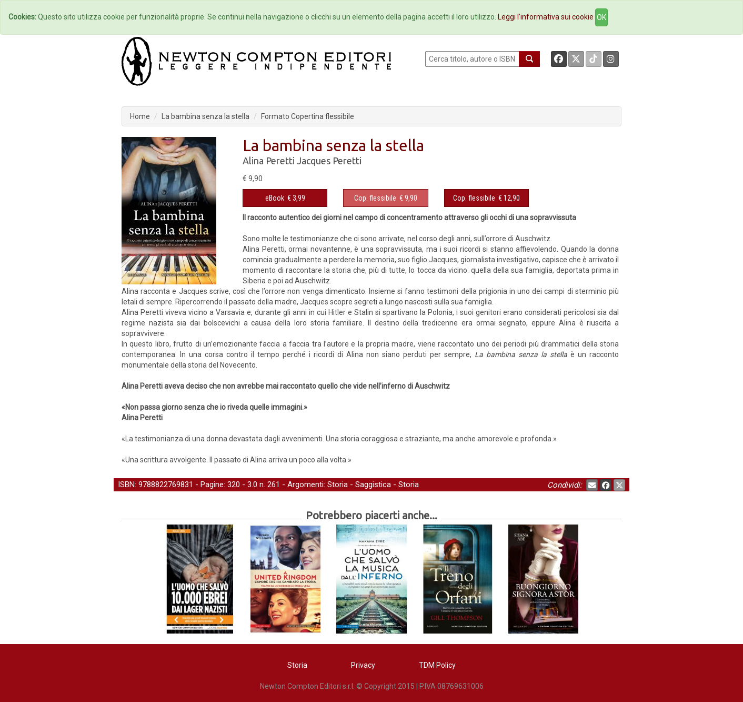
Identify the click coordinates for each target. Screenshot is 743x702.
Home (140, 116)
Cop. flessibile (375, 198)
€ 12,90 (486, 198)
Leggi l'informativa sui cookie (546, 17)
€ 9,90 (385, 198)
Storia (337, 484)
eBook (274, 198)
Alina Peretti (269, 160)
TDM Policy (437, 665)
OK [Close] (601, 17)
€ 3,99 (285, 198)
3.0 (252, 484)
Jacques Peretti (329, 160)
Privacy (363, 665)
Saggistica (373, 484)
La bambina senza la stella (205, 116)
